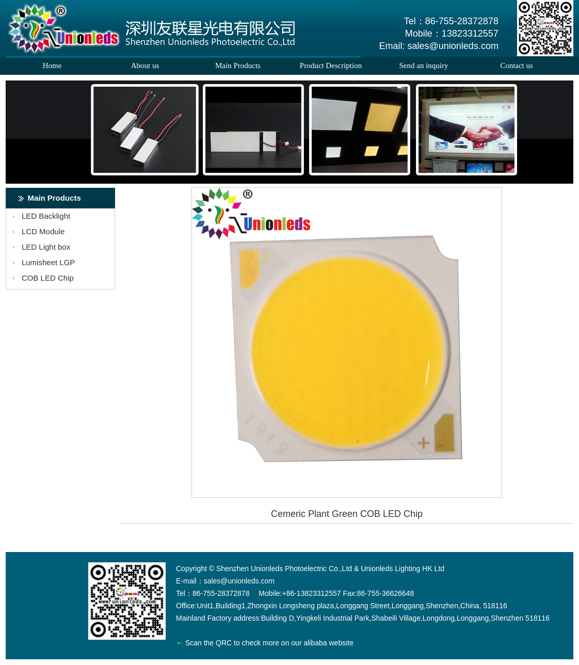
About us (145, 65)
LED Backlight (46, 216)
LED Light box (46, 246)
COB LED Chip (48, 277)
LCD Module (43, 231)
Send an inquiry (423, 65)
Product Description (331, 65)
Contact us (516, 65)
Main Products (238, 65)
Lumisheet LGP (48, 262)
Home (52, 65)
